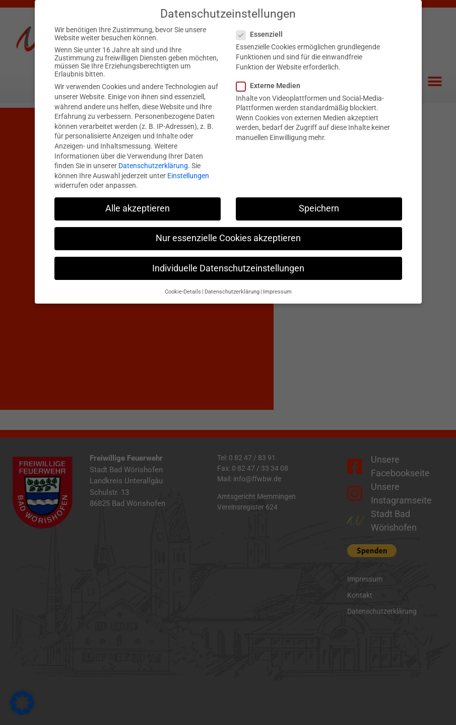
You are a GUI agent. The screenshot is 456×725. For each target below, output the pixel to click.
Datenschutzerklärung (153, 158)
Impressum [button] (277, 284)
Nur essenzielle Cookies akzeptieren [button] (228, 231)
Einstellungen (188, 168)
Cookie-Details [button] (183, 284)
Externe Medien (271, 78)
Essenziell (262, 27)
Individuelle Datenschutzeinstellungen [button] (228, 261)
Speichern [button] (319, 201)
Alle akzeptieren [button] (137, 201)
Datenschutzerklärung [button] (232, 284)
